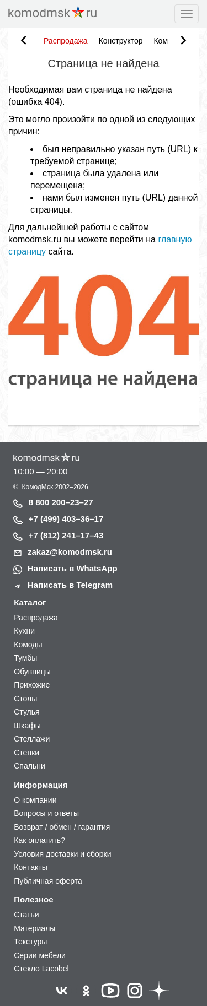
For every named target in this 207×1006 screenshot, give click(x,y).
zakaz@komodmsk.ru (70, 551)
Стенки (26, 752)
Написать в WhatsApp (73, 568)
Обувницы (32, 671)
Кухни (24, 630)
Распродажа (66, 40)
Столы (25, 698)
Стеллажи (32, 738)
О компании (35, 800)
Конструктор (121, 40)
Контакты (30, 867)
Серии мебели (40, 955)
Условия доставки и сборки (62, 854)
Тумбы (25, 657)
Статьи (26, 914)
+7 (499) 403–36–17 (66, 518)
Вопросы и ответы (46, 813)
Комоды (28, 644)
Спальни (29, 765)
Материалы (34, 928)
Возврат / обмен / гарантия (62, 827)
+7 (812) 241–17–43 (66, 535)
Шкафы (27, 725)
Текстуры (30, 941)
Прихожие (32, 684)
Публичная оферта (48, 881)
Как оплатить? (39, 840)
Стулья (26, 711)
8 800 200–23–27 (61, 502)
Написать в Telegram (70, 584)
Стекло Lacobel (41, 968)
